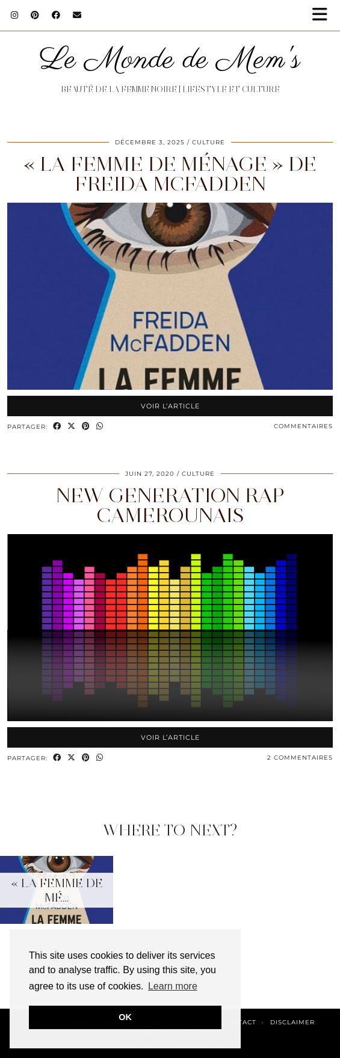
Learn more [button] (172, 986)
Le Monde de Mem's (170, 60)
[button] (323, 15)
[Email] (77, 15)
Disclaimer (292, 1022)
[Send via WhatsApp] (100, 426)
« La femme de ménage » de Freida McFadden (170, 173)
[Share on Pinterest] (86, 426)
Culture (208, 142)
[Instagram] (15, 15)
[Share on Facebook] (57, 426)
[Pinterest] (35, 15)
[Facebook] (56, 15)
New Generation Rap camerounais (170, 505)
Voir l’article (170, 406)
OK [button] (125, 1017)
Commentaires (303, 426)
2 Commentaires (300, 757)
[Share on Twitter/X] (71, 426)
